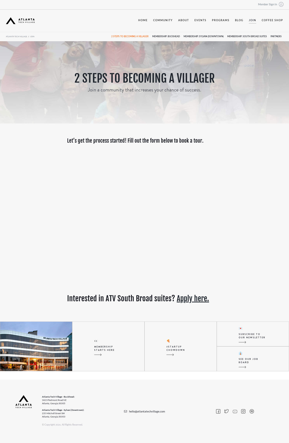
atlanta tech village (16, 36)
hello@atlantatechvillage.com (147, 411)
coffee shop (272, 20)
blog (239, 20)
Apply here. (193, 298)
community (163, 20)
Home (143, 20)
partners (276, 36)
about (183, 20)
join (252, 20)
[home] (20, 20)
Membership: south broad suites (247, 36)
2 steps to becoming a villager (130, 36)
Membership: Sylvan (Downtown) (204, 36)
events (200, 20)
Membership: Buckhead (166, 36)
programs (220, 20)
